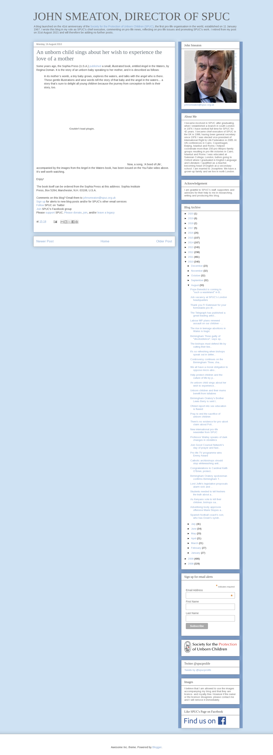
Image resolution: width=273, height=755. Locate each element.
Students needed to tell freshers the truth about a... (207, 493)
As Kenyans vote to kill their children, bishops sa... (205, 501)
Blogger (157, 747)
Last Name (192, 613)
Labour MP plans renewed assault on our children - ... (206, 322)
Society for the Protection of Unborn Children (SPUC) (122, 26)
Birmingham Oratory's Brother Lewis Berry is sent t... (207, 400)
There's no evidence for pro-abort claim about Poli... (209, 423)
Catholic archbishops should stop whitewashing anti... (206, 462)
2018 (191, 223)
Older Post (164, 241)
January (196, 552)
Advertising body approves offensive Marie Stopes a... (206, 509)
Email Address (209, 590)
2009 (191, 558)
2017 (191, 228)
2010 (191, 261)
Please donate (73, 212)
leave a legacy (106, 212)
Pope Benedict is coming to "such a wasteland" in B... (206, 291)
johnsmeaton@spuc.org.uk (99, 197)
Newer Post (45, 241)
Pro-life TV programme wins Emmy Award (206, 454)
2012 (191, 252)
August (195, 285)
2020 (191, 213)
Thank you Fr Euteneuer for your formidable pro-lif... (208, 306)
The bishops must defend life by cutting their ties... (208, 345)
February (196, 547)
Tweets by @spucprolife (197, 670)
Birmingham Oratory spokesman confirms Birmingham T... (208, 477)
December (197, 265)
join (85, 212)
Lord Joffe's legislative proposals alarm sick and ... (209, 485)
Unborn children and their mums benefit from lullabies (208, 392)
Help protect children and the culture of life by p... (206, 376)
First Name (192, 601)
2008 (191, 563)
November (197, 270)
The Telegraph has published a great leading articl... (207, 314)
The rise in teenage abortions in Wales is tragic (208, 330)
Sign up (41, 201)
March (195, 543)
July (193, 524)
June (194, 528)
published (95, 66)
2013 (191, 247)
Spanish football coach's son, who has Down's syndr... (207, 516)
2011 (191, 256)
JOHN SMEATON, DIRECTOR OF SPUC (131, 16)
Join (38, 208)
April (194, 538)
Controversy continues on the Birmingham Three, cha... (206, 361)
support (50, 212)
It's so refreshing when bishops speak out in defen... (207, 353)
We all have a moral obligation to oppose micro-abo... (209, 369)
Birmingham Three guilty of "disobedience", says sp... (206, 338)
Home (105, 241)
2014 (191, 242)
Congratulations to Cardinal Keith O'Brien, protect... (209, 470)
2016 (191, 232)
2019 (191, 218)
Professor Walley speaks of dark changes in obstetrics (208, 439)
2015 (191, 237)
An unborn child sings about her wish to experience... (208, 384)
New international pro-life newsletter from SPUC (204, 431)
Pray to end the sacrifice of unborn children (205, 415)
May (194, 533)
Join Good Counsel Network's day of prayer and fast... (207, 446)
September (197, 280)
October (196, 275)
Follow (40, 205)
